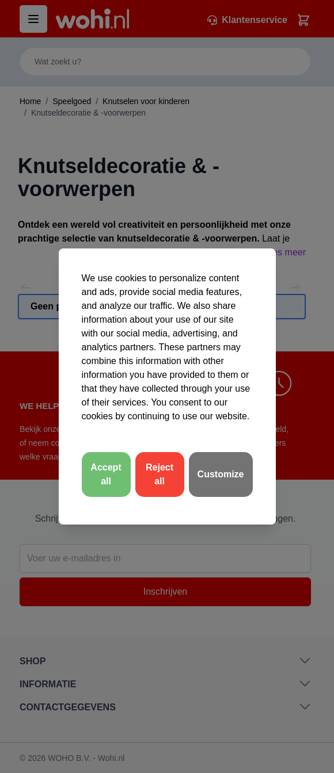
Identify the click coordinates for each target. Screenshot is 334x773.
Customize (221, 474)
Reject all (159, 474)
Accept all (105, 474)
